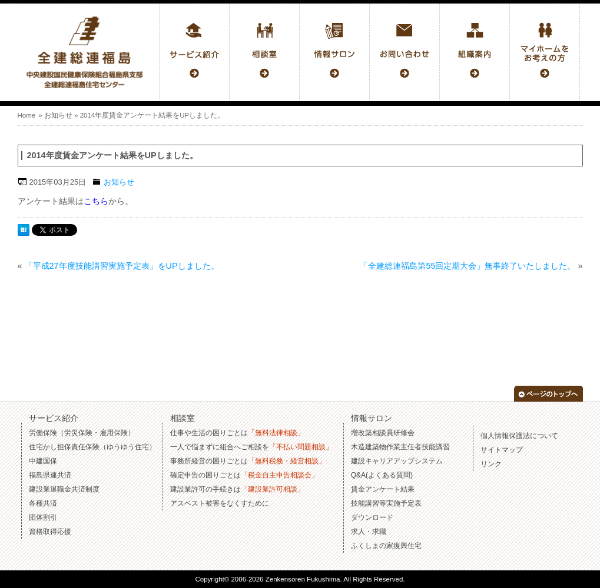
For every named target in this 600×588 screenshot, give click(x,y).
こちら (96, 201)
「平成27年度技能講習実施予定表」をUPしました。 (122, 265)
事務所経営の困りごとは (248, 461)
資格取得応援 (50, 531)
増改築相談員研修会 (383, 433)
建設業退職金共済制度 (64, 489)
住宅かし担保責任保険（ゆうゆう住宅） (92, 447)
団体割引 (43, 517)
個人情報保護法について (519, 436)
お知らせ (58, 115)
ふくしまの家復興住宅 (386, 546)
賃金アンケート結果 (383, 489)
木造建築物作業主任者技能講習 (400, 447)
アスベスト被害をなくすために (219, 503)
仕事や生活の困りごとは (237, 433)
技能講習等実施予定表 (386, 503)
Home (27, 115)
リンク (491, 464)
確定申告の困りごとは (244, 475)
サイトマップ (501, 450)
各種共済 (43, 503)
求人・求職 (368, 531)
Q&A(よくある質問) (382, 475)
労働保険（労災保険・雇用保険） (82, 433)
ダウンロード (372, 517)
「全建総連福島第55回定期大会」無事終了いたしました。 (467, 265)
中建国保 (43, 461)
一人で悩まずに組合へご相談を (251, 447)
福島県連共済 (50, 475)
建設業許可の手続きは (237, 489)
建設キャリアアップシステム (397, 461)
